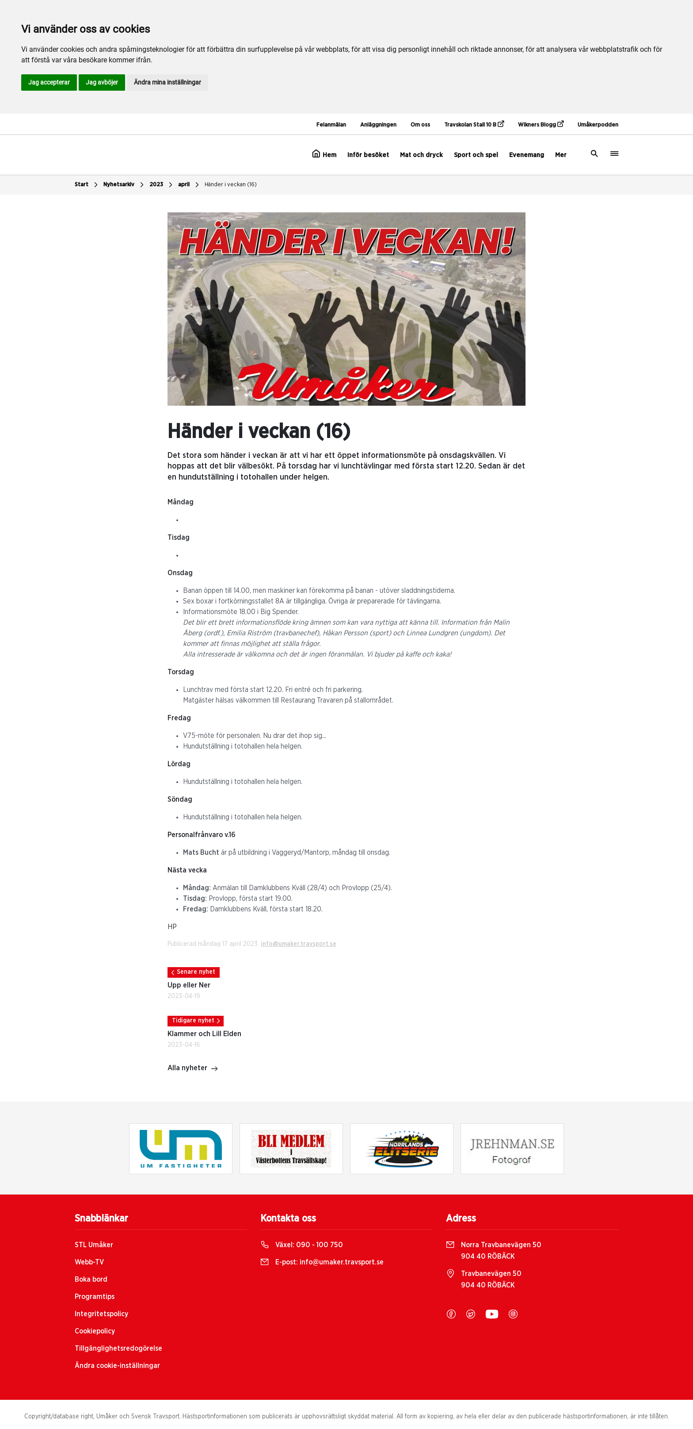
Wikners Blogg (541, 124)
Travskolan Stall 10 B (474, 124)
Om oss (420, 125)
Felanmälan (331, 125)
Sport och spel (476, 155)
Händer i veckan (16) (231, 185)
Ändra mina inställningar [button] (167, 82)
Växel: (301, 1245)
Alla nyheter (193, 1069)
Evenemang (526, 155)
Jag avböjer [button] (102, 82)
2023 (162, 185)
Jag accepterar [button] (49, 82)
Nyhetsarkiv (124, 185)
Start (87, 185)
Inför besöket (368, 155)
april (189, 185)
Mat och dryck (421, 155)
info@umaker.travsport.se (298, 944)
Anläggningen (378, 125)
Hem (324, 154)
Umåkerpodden (598, 125)
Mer (561, 155)
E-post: (322, 1262)
